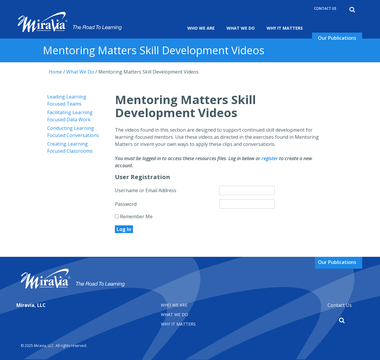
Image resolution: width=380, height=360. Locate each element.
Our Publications (337, 38)
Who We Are (201, 28)
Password (126, 204)
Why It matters (178, 324)
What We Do (241, 28)
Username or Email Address (145, 190)
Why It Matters (285, 28)
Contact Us (325, 8)
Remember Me (134, 216)
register (270, 158)
